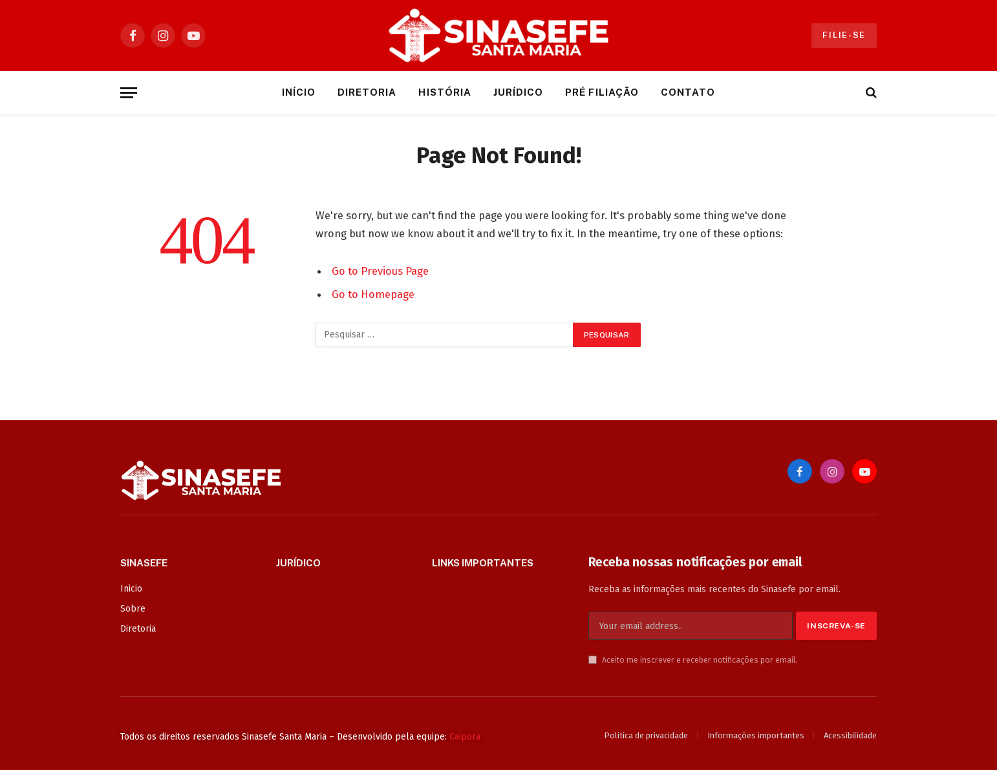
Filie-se (844, 35)
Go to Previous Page (380, 270)
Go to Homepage (373, 294)
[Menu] (128, 92)
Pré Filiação (602, 92)
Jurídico (518, 92)
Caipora (464, 736)
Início (299, 92)
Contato (688, 92)
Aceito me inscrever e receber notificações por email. (692, 660)
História (444, 92)
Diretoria (367, 92)
